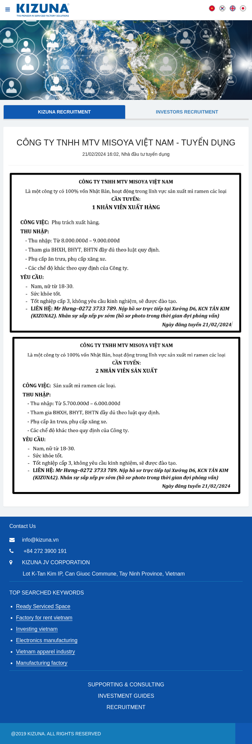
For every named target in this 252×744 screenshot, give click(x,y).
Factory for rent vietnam (44, 617)
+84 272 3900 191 (44, 551)
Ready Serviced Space (43, 606)
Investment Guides (126, 696)
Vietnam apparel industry (45, 651)
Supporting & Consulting (126, 684)
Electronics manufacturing (46, 640)
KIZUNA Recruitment (64, 112)
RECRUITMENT (125, 707)
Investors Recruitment (187, 112)
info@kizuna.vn (40, 540)
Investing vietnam (37, 629)
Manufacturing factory (41, 663)
